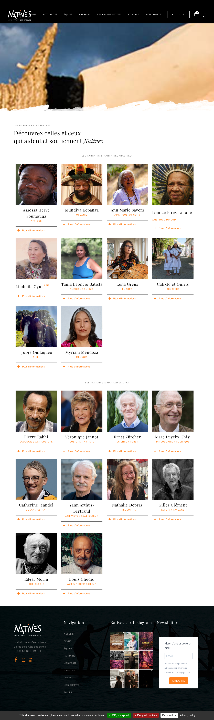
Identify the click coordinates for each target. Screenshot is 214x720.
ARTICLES (69, 670)
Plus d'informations (33, 230)
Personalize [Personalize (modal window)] (169, 715)
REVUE (67, 641)
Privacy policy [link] (187, 715)
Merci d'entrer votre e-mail (178, 645)
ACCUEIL (69, 634)
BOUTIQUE (178, 14)
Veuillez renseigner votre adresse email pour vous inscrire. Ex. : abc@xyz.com (177, 668)
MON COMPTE (71, 685)
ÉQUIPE (68, 648)
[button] (36, 230)
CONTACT (69, 677)
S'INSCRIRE (178, 680)
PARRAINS (69, 655)
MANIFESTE (70, 663)
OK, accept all (119, 715)
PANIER (68, 692)
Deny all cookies (145, 715)
